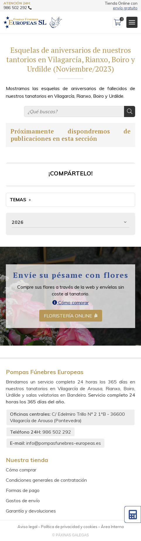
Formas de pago (22, 490)
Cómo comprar (70, 302)
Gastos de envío (23, 500)
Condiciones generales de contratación (46, 480)
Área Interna (112, 526)
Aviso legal (27, 526)
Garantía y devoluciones (31, 511)
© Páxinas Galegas (70, 535)
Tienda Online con (121, 5)
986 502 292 (56, 432)
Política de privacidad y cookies (69, 526)
